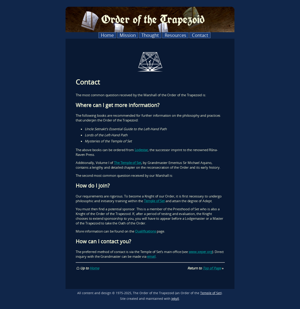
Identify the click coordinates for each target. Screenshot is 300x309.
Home (107, 35)
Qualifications (145, 231)
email (151, 256)
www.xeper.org (200, 251)
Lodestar (141, 150)
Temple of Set (154, 201)
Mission (128, 35)
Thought (150, 35)
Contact (200, 35)
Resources (175, 35)
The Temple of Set (127, 162)
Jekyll (175, 299)
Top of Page (212, 268)
